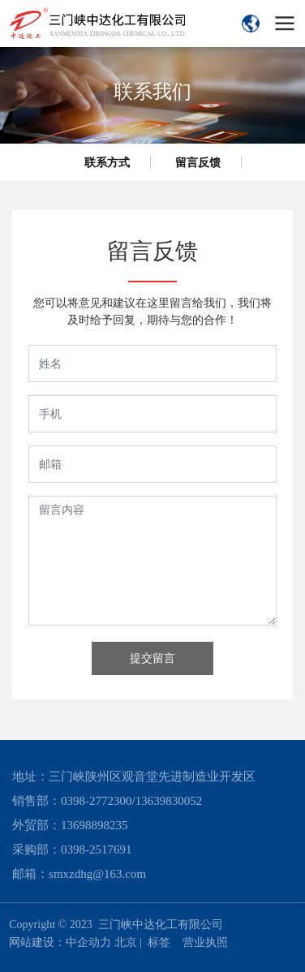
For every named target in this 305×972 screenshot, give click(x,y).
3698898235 (97, 825)
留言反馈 (198, 162)
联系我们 (152, 91)
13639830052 (169, 800)
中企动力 (88, 942)
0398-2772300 (96, 800)
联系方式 (107, 162)
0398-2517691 (96, 849)
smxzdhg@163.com (97, 873)
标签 (159, 942)
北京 (125, 942)
